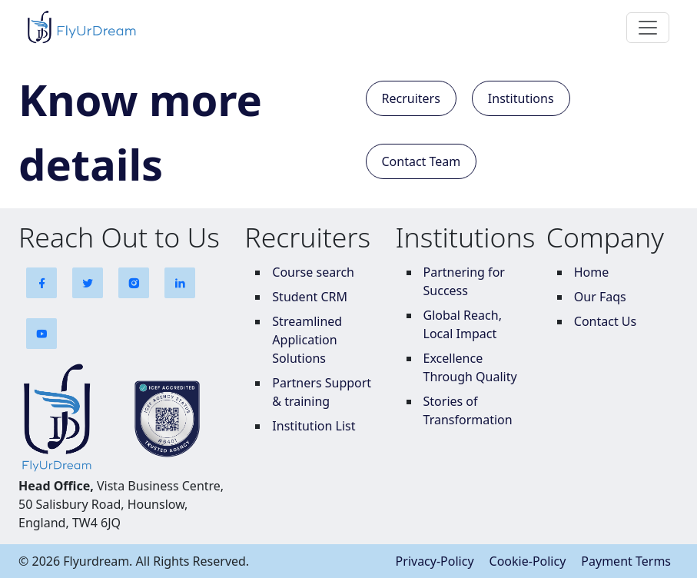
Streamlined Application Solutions (307, 340)
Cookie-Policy (528, 561)
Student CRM (309, 296)
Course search (313, 272)
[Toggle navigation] (647, 27)
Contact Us (605, 321)
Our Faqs (600, 296)
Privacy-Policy (435, 561)
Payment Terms (626, 561)
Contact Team (421, 161)
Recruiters (411, 98)
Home (591, 272)
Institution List (313, 425)
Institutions (521, 98)
